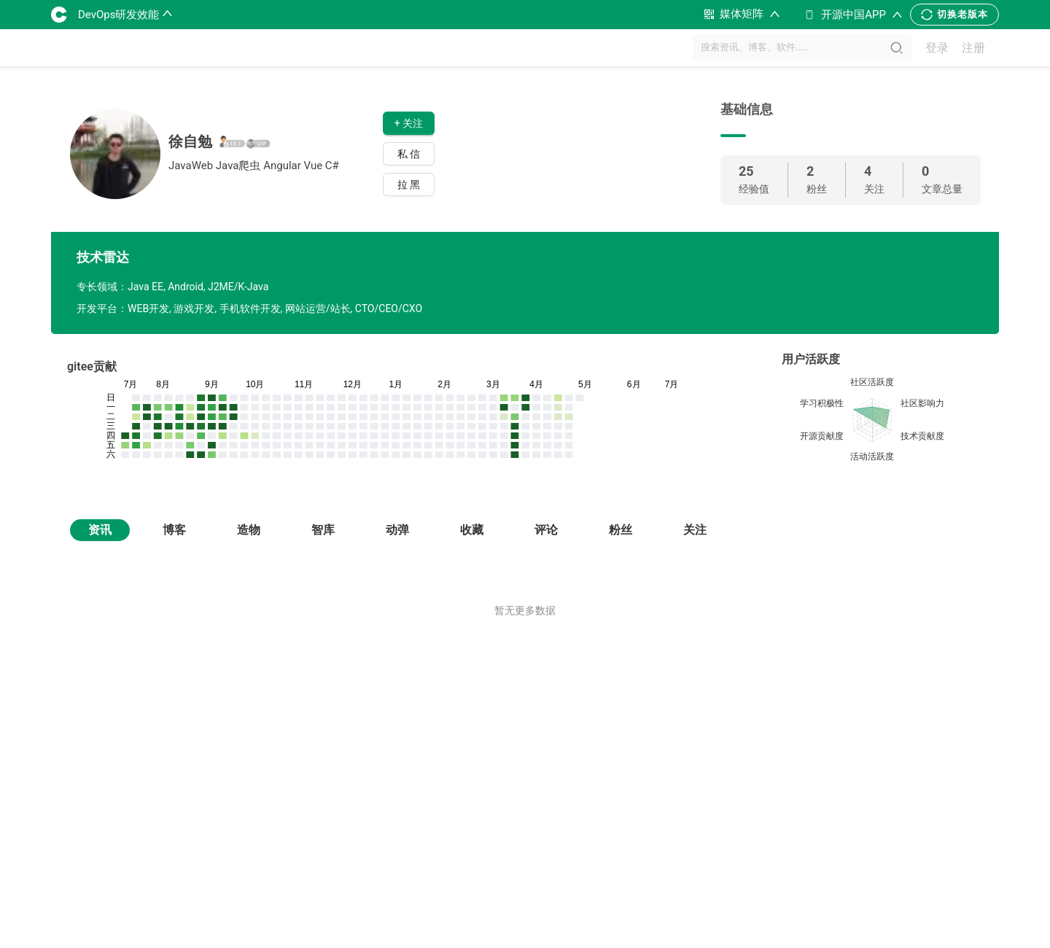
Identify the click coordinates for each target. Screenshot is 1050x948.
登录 (937, 48)
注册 (973, 48)
